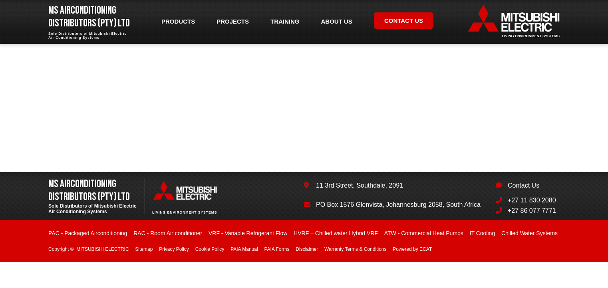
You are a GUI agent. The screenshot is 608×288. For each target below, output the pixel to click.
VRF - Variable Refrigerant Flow (248, 233)
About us (336, 21)
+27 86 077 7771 (532, 210)
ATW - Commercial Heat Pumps (423, 233)
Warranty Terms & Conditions (355, 249)
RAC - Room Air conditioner (167, 233)
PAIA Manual (244, 249)
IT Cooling (482, 233)
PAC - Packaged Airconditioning (87, 233)
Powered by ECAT (412, 249)
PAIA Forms (276, 249)
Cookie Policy (210, 249)
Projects (233, 21)
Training (285, 21)
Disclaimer (307, 249)
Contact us (403, 20)
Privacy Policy (174, 249)
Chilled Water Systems (529, 233)
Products (178, 21)
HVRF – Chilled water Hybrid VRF (336, 233)
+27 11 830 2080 (532, 200)
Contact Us (523, 185)
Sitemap (144, 249)
